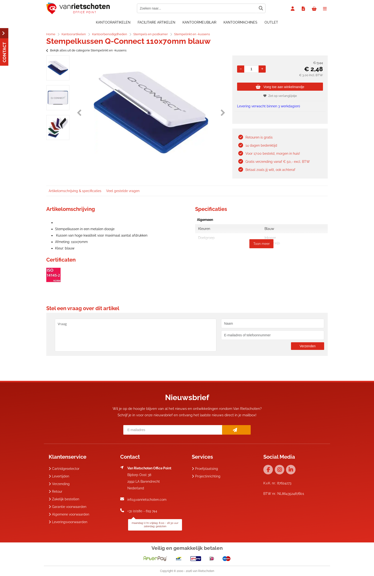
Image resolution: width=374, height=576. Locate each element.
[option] (57, 67)
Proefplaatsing (205, 469)
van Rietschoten (203, 571)
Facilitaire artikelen (156, 22)
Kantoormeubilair (199, 22)
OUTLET (271, 22)
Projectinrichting (206, 476)
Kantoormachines (240, 22)
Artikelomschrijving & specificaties (75, 191)
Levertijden (59, 476)
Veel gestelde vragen (123, 191)
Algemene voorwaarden (69, 514)
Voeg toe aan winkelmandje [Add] (280, 87)
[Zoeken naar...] (260, 8)
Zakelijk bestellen (64, 499)
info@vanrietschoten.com (146, 500)
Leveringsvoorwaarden (68, 522)
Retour (55, 491)
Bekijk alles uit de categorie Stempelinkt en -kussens (86, 50)
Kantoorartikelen (113, 22)
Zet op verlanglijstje (280, 96)
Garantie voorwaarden (67, 507)
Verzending (59, 484)
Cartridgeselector (64, 469)
